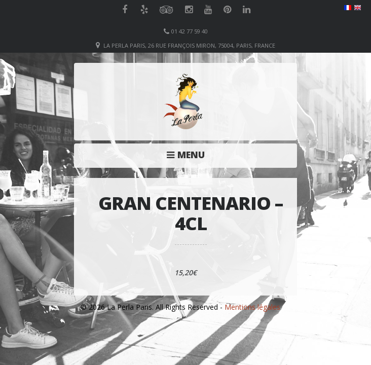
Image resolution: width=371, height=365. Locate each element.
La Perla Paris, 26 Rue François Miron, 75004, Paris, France (189, 45)
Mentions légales (252, 307)
